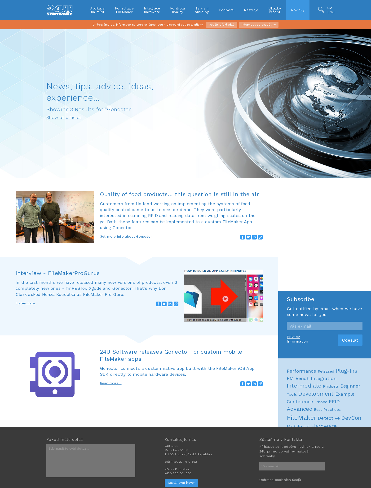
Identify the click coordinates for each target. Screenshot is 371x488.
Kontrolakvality (177, 10)
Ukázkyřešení (274, 10)
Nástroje (251, 10)
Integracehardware (152, 10)
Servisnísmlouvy (202, 10)
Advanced (300, 409)
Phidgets (331, 386)
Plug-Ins (347, 371)
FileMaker (301, 417)
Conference (300, 401)
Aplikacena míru (97, 10)
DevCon (351, 418)
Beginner (350, 386)
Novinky (298, 10)
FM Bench (298, 378)
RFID (334, 401)
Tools (292, 394)
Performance (301, 371)
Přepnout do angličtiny (259, 24)
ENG (331, 12)
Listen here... (27, 303)
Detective (329, 418)
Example (345, 394)
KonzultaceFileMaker (124, 10)
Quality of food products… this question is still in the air (179, 194)
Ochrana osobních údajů (280, 480)
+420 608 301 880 (178, 473)
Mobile (294, 426)
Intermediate (304, 386)
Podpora (226, 10)
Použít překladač (221, 24)
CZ (329, 7)
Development (316, 394)
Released (326, 371)
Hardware (324, 426)
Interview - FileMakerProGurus (58, 273)
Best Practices (327, 409)
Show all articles (64, 117)
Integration (323, 378)
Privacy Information (297, 339)
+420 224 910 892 (184, 461)
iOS (307, 427)
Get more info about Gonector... (127, 236)
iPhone (320, 402)
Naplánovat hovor (181, 482)
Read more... (111, 383)
